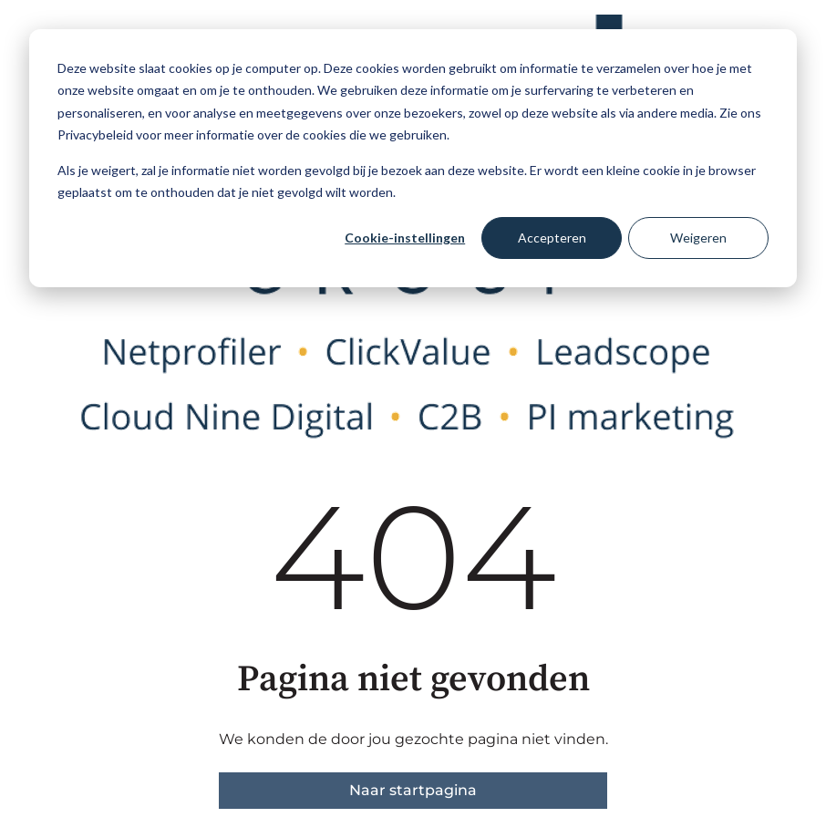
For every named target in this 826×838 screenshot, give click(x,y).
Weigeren (698, 237)
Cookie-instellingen (405, 237)
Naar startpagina (413, 790)
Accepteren (552, 237)
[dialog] (413, 158)
